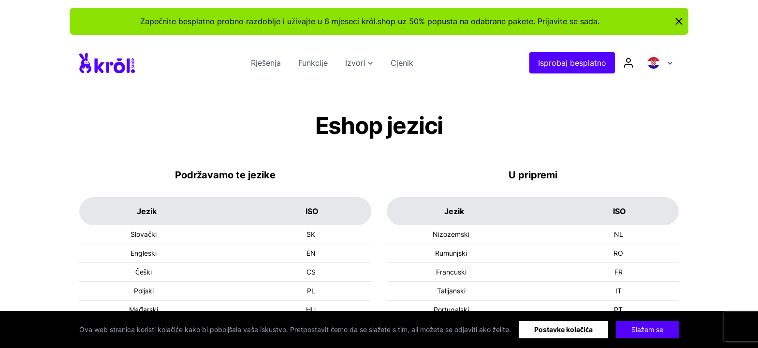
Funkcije (313, 63)
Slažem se (647, 329)
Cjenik (402, 63)
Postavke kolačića (563, 329)
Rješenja (266, 63)
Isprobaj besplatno (572, 63)
